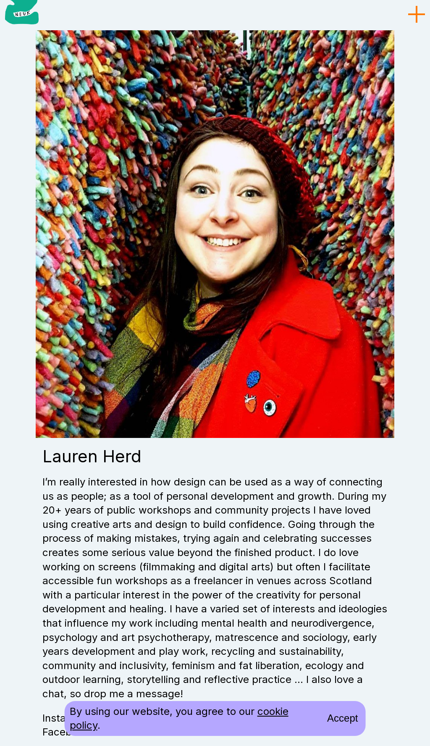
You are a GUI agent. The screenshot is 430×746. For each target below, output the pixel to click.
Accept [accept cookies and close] (342, 718)
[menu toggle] (416, 14)
